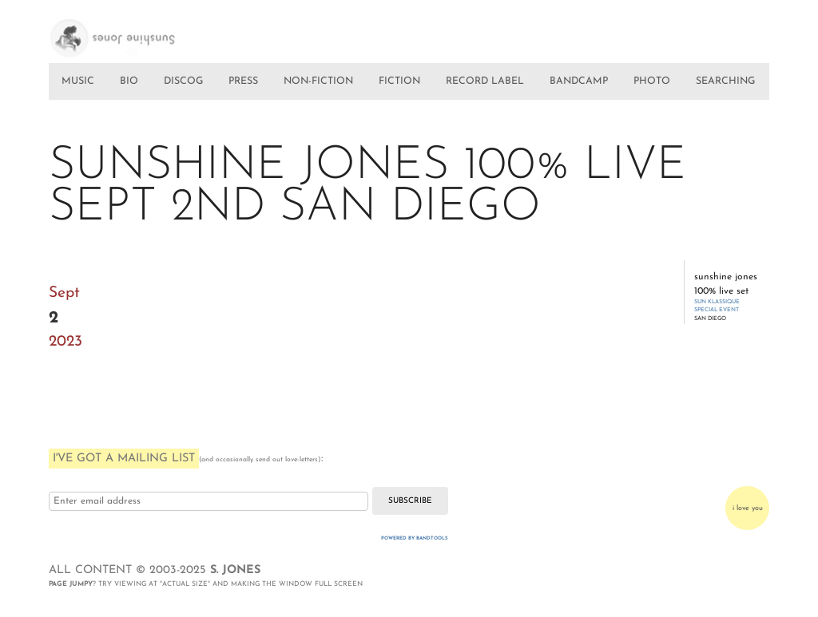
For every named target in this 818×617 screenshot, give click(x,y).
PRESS (243, 81)
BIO (129, 81)
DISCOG (183, 81)
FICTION (399, 81)
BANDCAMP (579, 81)
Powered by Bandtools (414, 538)
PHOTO (651, 81)
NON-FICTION (318, 81)
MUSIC (78, 81)
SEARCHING (725, 81)
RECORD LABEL (485, 81)
